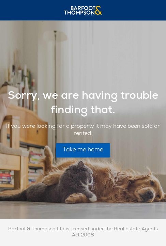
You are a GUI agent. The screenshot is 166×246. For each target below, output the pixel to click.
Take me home (83, 150)
